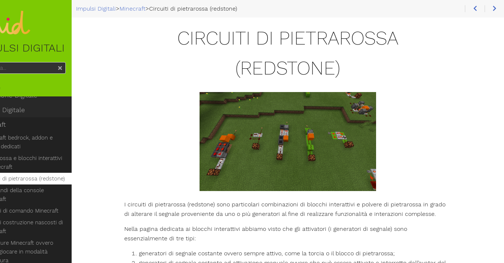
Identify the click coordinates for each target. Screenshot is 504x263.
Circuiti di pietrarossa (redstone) (53, 181)
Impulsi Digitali (37, 34)
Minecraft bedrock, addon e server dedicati (55, 144)
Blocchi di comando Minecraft (49, 204)
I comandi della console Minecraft (55, 193)
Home (17, 90)
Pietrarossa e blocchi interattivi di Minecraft (54, 165)
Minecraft (20, 127)
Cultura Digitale (30, 112)
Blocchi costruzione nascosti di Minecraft (52, 220)
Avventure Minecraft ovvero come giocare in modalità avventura (55, 241)
